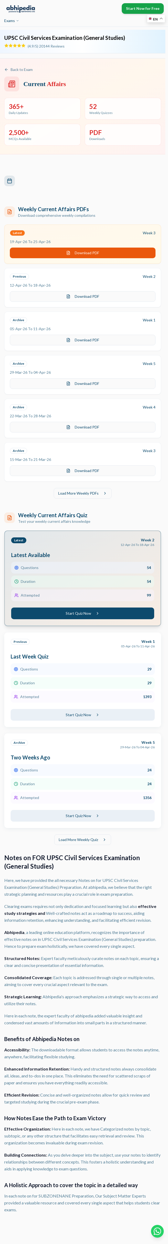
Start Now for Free (142, 8)
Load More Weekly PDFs (82, 493)
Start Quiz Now (83, 613)
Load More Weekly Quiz (83, 839)
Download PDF (82, 253)
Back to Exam (18, 69)
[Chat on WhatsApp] (157, 1231)
